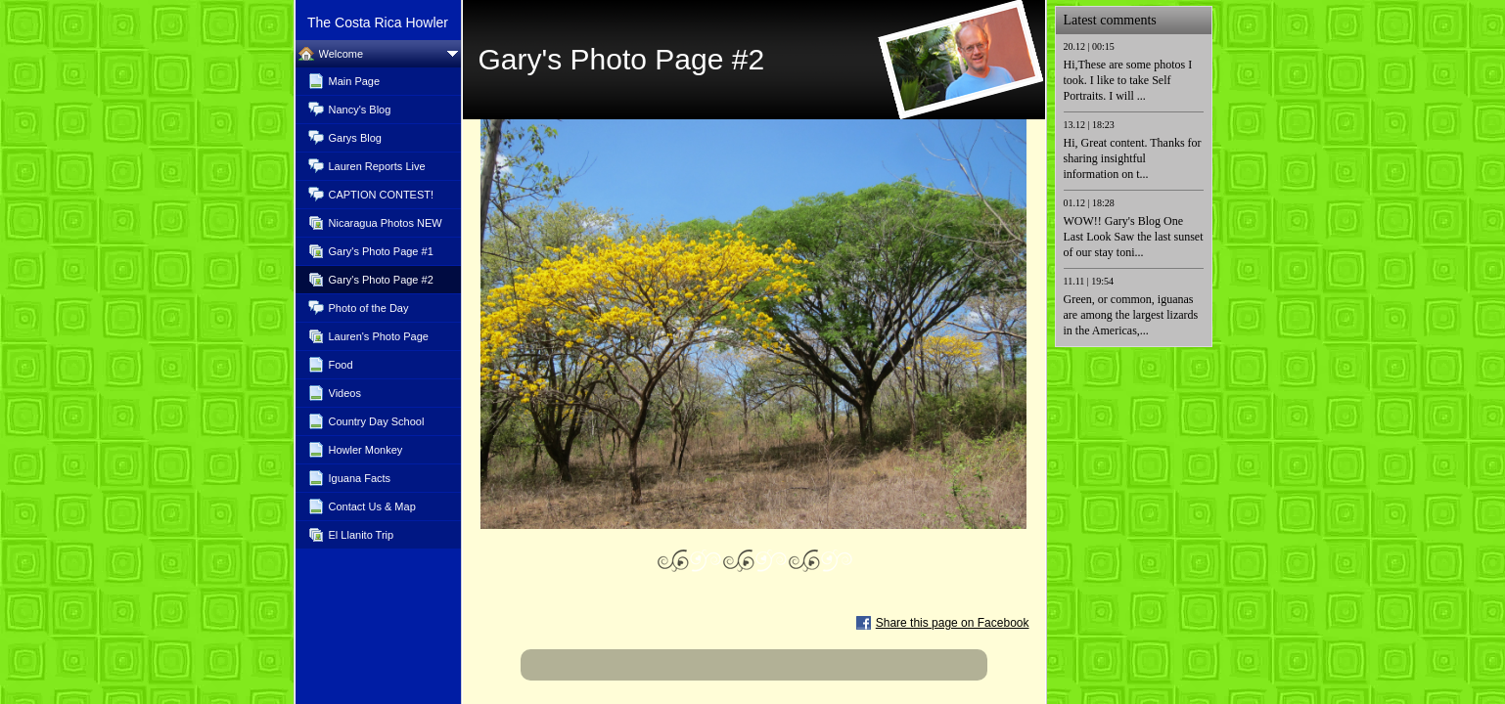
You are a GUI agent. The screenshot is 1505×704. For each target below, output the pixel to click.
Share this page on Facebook (952, 623)
